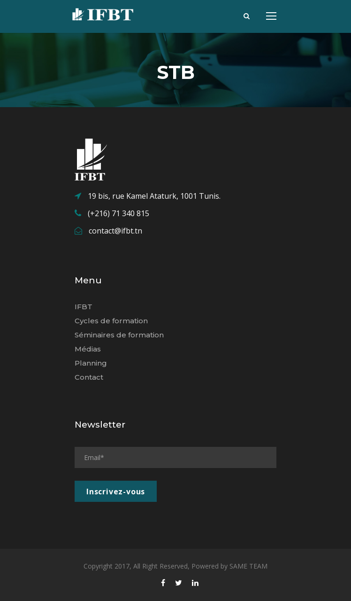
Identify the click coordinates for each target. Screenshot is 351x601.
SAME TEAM (248, 566)
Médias (88, 348)
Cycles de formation (111, 320)
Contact (89, 377)
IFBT (83, 306)
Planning (91, 363)
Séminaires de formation (119, 334)
